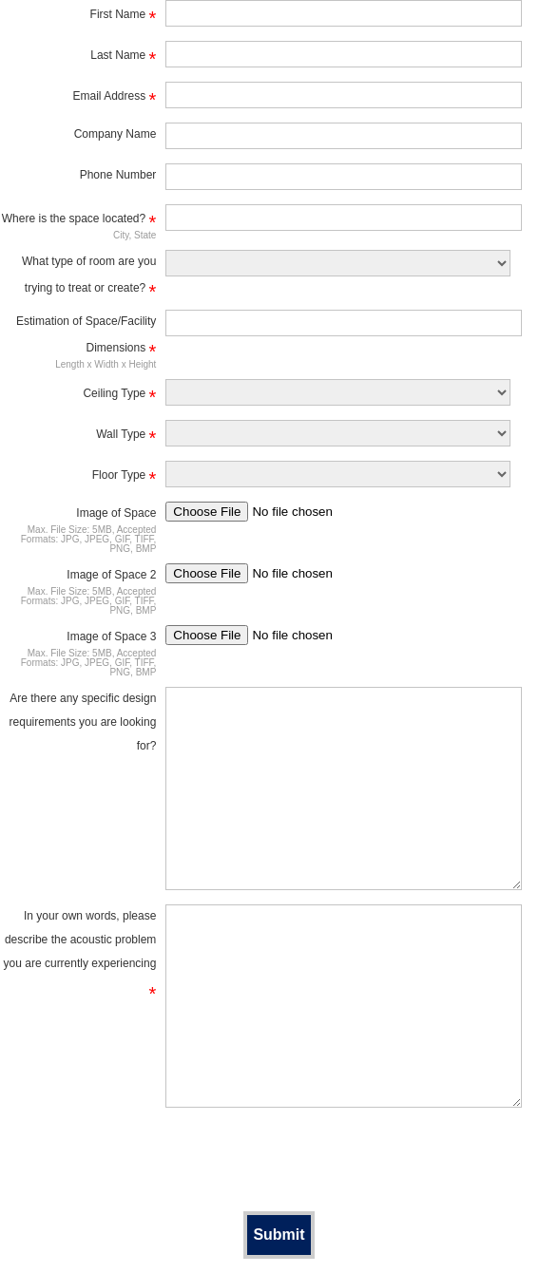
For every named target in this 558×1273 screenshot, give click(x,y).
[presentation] (279, 1159)
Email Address (115, 98)
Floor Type (124, 477)
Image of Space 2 (111, 574)
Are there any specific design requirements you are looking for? (83, 722)
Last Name (123, 57)
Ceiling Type (119, 396)
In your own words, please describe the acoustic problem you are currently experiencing (80, 954)
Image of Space (116, 513)
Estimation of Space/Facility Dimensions (86, 337)
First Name (123, 17)
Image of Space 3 (111, 636)
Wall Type (126, 437)
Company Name (115, 134)
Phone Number (118, 174)
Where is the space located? (79, 221)
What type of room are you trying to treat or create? (89, 277)
